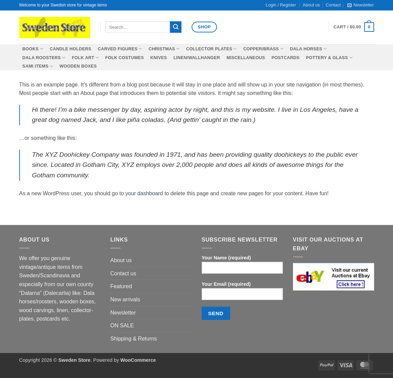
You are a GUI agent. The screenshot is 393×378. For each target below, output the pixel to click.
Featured (121, 286)
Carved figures (120, 49)
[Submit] (175, 27)
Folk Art (85, 57)
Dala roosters (43, 57)
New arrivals (125, 299)
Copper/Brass (263, 49)
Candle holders (70, 48)
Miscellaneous (245, 57)
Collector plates (211, 49)
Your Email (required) (242, 293)
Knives (158, 57)
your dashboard (144, 193)
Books (32, 49)
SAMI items (37, 66)
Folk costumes (124, 57)
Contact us (123, 273)
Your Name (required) (242, 266)
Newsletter (123, 313)
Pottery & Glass (329, 57)
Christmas (164, 49)
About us (121, 260)
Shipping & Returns (133, 339)
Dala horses (308, 49)
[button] (360, 5)
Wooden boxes (78, 66)
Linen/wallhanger (196, 57)
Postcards (286, 57)
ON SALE (122, 325)
